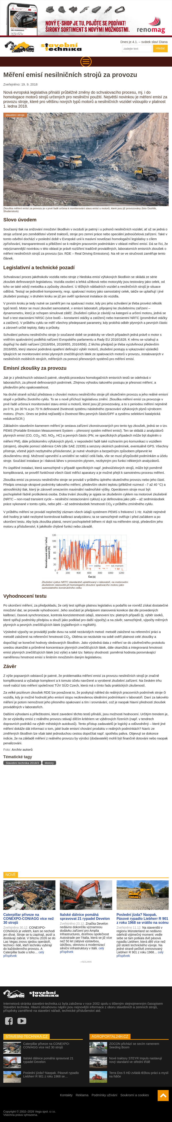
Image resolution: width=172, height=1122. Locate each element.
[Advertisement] (86, 818)
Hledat (160, 48)
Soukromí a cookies (134, 1095)
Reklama (82, 1095)
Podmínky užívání (104, 1095)
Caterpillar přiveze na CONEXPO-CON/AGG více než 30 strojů (46, 1045)
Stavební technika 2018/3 (22, 763)
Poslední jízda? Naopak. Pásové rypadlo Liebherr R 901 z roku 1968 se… (51, 1074)
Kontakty (66, 1095)
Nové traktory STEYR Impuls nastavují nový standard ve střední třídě (135, 1060)
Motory (49, 763)
